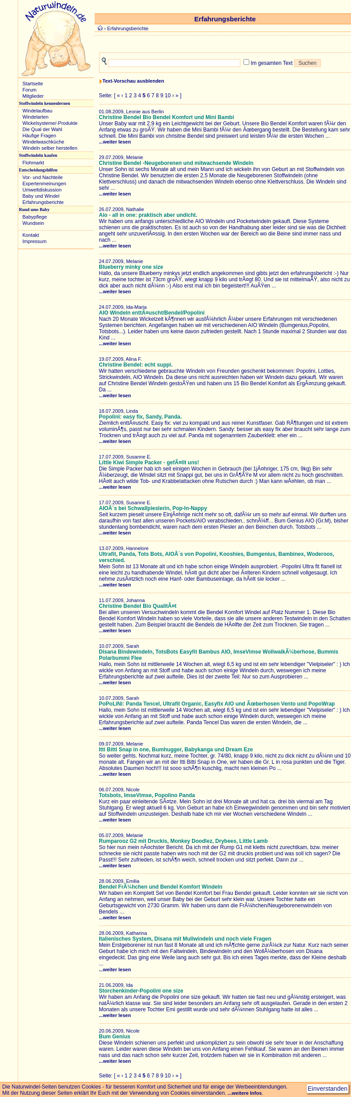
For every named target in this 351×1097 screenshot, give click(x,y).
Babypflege (35, 216)
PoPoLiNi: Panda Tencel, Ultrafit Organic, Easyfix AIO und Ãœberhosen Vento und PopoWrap (217, 704)
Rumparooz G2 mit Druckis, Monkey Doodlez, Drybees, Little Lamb (183, 841)
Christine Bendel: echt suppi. (136, 365)
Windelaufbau (37, 110)
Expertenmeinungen (44, 183)
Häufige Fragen (39, 135)
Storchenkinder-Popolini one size (141, 991)
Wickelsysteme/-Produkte (50, 123)
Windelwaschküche (43, 141)
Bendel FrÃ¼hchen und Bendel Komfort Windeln (161, 887)
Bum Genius (115, 1036)
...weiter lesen (115, 141)
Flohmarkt (33, 162)
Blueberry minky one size (131, 267)
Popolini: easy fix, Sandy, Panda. (140, 417)
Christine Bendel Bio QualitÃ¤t (138, 606)
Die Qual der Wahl (42, 129)
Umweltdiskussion (42, 189)
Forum (30, 89)
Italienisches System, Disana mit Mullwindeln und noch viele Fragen (185, 939)
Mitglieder (33, 96)
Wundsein (33, 223)
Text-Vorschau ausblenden (133, 81)
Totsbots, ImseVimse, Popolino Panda (147, 795)
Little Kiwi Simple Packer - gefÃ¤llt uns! (149, 462)
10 (168, 95)
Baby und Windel (41, 196)
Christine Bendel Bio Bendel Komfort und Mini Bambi (166, 117)
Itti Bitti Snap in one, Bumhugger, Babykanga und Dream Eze (176, 749)
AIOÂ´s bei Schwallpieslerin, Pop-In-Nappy (153, 508)
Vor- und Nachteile (43, 177)
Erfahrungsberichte (43, 202)
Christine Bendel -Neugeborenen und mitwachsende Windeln (176, 163)
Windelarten (36, 117)
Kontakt (31, 235)
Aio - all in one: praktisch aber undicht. (148, 215)
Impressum (35, 241)
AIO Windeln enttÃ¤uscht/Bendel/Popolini (152, 313)
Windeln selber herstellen (50, 148)
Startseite (33, 83)
